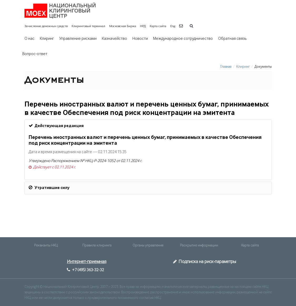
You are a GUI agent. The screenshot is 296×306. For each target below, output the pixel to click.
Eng (172, 26)
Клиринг (47, 39)
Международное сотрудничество (183, 39)
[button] (181, 26)
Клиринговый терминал (88, 26)
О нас (29, 39)
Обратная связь (232, 39)
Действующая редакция (56, 125)
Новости (140, 39)
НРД (143, 26)
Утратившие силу (49, 187)
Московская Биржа (122, 26)
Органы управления (148, 245)
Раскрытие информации (199, 245)
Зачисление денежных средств (46, 26)
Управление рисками (78, 39)
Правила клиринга (97, 245)
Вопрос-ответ (34, 54)
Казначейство (114, 39)
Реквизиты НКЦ (46, 245)
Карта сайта (158, 26)
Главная (226, 67)
